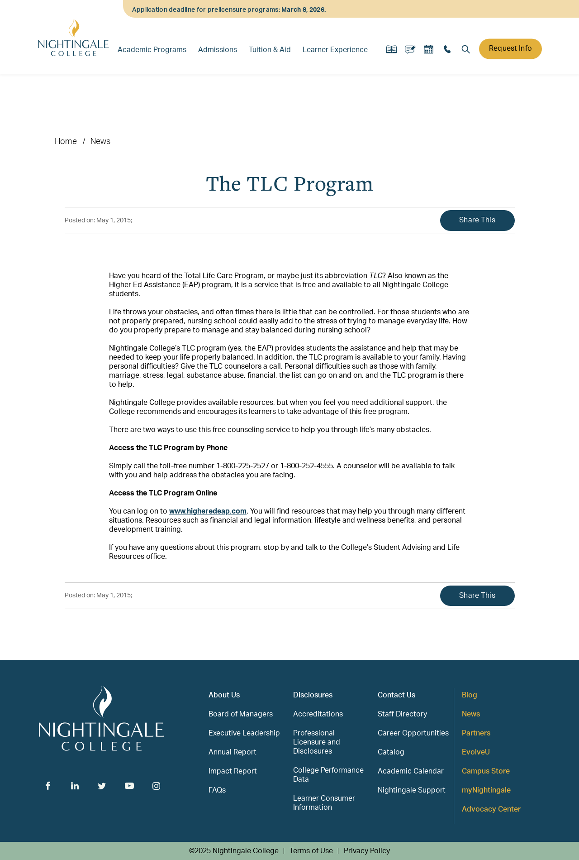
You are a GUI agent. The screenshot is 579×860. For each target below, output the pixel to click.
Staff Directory (402, 714)
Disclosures (312, 695)
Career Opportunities (413, 733)
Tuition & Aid (270, 49)
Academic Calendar (411, 771)
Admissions (217, 49)
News (100, 142)
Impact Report (233, 771)
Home (66, 142)
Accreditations (318, 714)
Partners (476, 733)
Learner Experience (335, 49)
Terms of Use (311, 851)
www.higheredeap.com (208, 511)
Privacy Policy (367, 851)
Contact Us (396, 695)
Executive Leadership (244, 733)
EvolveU (476, 752)
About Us (224, 695)
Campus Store (486, 771)
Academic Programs (152, 49)
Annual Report (232, 752)
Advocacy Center (491, 809)
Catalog (391, 752)
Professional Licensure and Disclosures (316, 742)
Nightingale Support (412, 790)
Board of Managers (241, 714)
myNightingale (486, 790)
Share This (477, 220)
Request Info (510, 48)
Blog (469, 695)
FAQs (217, 790)
